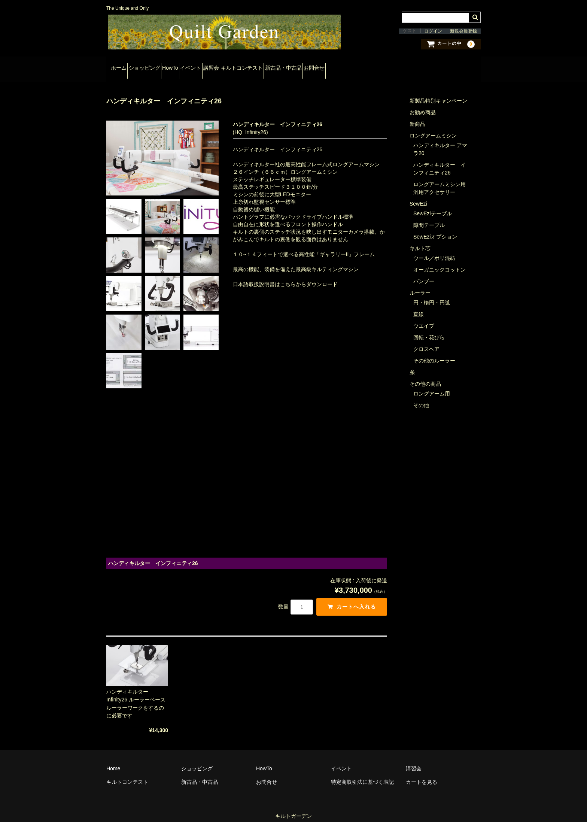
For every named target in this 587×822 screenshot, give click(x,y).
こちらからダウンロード (309, 277)
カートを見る (421, 774)
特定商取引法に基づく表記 (362, 774)
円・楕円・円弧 (431, 295)
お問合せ (410, 67)
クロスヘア (426, 342)
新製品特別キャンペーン (438, 93)
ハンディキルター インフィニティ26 (439, 161)
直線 (418, 307)
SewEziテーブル (432, 206)
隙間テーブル (429, 218)
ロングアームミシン (433, 128)
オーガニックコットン (439, 262)
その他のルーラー (434, 353)
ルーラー (420, 285)
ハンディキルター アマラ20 (440, 142)
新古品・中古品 (366, 67)
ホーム (122, 67)
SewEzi (418, 196)
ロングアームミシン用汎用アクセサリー (439, 181)
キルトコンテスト (312, 67)
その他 (421, 398)
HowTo (200, 67)
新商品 (417, 116)
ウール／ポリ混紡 (434, 251)
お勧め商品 (423, 105)
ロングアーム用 (431, 386)
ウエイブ (423, 318)
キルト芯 (420, 241)
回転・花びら (429, 330)
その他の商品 (425, 376)
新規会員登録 (463, 31)
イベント (233, 67)
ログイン (433, 31)
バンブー (423, 274)
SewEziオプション (435, 229)
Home (113, 761)
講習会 (268, 67)
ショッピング (161, 67)
